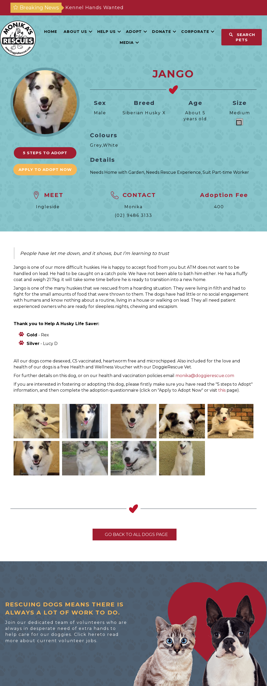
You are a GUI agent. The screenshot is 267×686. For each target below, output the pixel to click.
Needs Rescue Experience (173, 172)
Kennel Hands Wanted (94, 7)
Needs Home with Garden (117, 172)
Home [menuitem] (50, 31)
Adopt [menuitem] (134, 31)
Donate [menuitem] (161, 31)
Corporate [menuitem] (195, 31)
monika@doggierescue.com (204, 375)
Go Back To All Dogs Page (134, 534)
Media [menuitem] (127, 42)
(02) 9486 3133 (133, 215)
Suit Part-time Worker (226, 172)
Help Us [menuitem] (106, 31)
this (222, 390)
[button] (90, 31)
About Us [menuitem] (75, 31)
